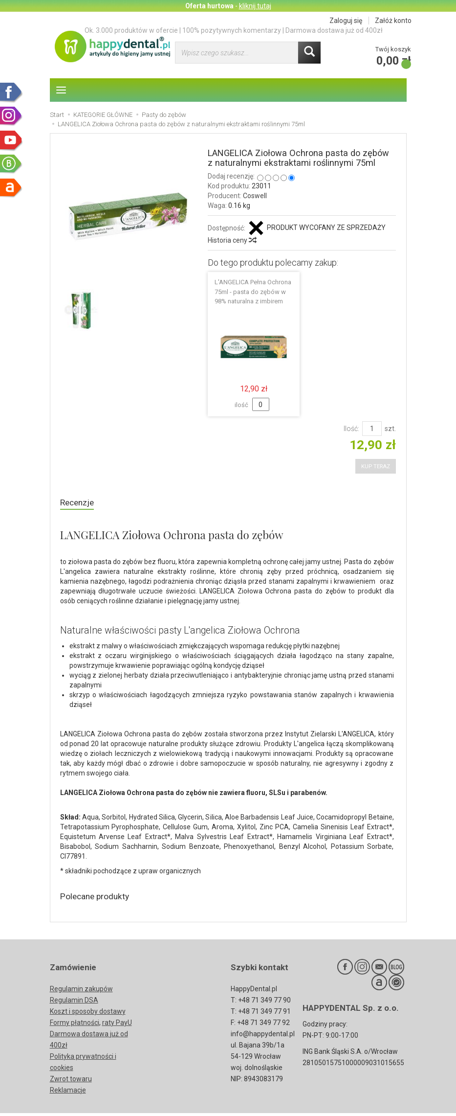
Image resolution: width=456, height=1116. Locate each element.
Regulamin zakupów (81, 992)
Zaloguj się (345, 20)
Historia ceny (232, 240)
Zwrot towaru (71, 1082)
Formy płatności (74, 1025)
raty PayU (117, 1025)
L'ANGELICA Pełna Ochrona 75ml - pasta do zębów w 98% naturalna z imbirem (253, 291)
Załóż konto (393, 20)
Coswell (255, 196)
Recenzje (79, 503)
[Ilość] (372, 428)
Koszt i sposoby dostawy (88, 1014)
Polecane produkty (99, 898)
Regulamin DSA (74, 1003)
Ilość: (351, 429)
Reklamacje (68, 1093)
